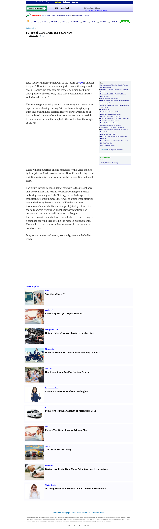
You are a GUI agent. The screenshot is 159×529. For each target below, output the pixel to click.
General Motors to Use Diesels (110, 116)
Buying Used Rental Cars (57, 469)
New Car (48, 368)
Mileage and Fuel (51, 330)
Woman (125, 21)
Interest (114, 21)
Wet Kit (49, 294)
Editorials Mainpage (61, 513)
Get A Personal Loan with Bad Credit (95, 10)
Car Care (118, 85)
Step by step (80, 517)
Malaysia (75, 2)
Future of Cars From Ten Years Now (49, 32)
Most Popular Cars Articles (115, 149)
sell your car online (109, 519)
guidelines (86, 517)
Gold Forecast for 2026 (64, 15)
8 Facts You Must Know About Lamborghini (66, 391)
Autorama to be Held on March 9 (110, 125)
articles (37, 521)
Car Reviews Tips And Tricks (109, 112)
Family (93, 21)
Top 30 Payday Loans (48, 15)
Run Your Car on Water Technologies (112, 136)
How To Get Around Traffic (109, 123)
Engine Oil (49, 310)
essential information (58, 517)
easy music (70, 521)
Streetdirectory (74, 526)
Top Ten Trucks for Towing (58, 449)
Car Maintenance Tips (107, 85)
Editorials (30, 28)
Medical (54, 21)
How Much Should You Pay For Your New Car (67, 372)
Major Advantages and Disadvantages (89, 469)
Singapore (58, 2)
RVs (46, 407)
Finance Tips (36, 15)
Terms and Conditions (84, 526)
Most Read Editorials (81, 513)
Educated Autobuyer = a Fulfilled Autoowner (114, 118)
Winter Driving (50, 485)
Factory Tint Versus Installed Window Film (66, 430)
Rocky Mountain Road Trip (109, 163)
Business (103, 21)
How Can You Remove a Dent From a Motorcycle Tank (72, 352)
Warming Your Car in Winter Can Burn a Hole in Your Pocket (75, 488)
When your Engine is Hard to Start (77, 333)
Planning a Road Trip (107, 94)
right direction (101, 517)
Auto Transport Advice (107, 145)
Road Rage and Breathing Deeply (110, 114)
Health (44, 21)
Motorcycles (49, 349)
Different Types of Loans (92, 8)
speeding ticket (126, 519)
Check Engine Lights (55, 313)
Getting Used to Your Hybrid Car (110, 98)
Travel (35, 21)
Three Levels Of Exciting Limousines (112, 127)
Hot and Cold (51, 333)
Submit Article (97, 513)
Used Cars (49, 466)
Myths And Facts (75, 313)
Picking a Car (104, 109)
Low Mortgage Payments (81, 15)
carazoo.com (33, 36)
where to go (58, 519)
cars (80, 82)
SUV (47, 427)
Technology (74, 21)
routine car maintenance (49, 519)
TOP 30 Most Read (62, 8)
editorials (108, 521)
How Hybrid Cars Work (107, 134)
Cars (63, 21)
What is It (59, 294)
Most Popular (32, 286)
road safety (30, 519)
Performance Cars (52, 388)
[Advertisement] (49, 60)
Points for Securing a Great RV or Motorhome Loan (70, 411)
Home (85, 21)
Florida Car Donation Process (109, 121)
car (76, 517)
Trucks (47, 446)
